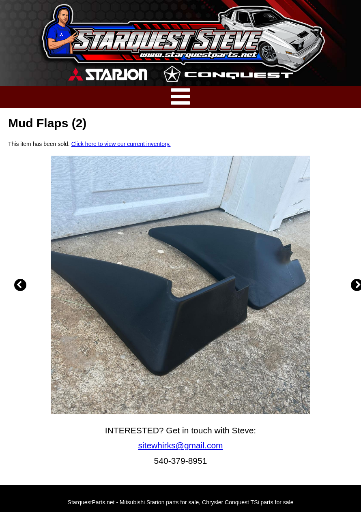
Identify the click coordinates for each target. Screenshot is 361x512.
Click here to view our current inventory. (121, 144)
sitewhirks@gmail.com (180, 445)
